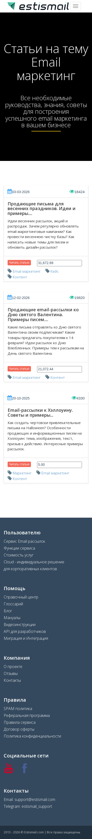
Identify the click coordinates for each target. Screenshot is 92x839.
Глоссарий (13, 604)
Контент (20, 276)
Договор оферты (19, 729)
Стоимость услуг (18, 555)
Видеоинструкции (20, 624)
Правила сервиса (20, 722)
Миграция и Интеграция (26, 638)
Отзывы (11, 673)
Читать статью (19, 262)
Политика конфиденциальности (32, 736)
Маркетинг (22, 472)
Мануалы (12, 617)
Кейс (55, 271)
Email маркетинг (26, 271)
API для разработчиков (25, 631)
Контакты (12, 680)
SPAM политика (18, 708)
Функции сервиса (19, 548)
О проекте (13, 666)
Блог (8, 610)
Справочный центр (21, 597)
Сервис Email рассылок (24, 541)
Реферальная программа (27, 715)
